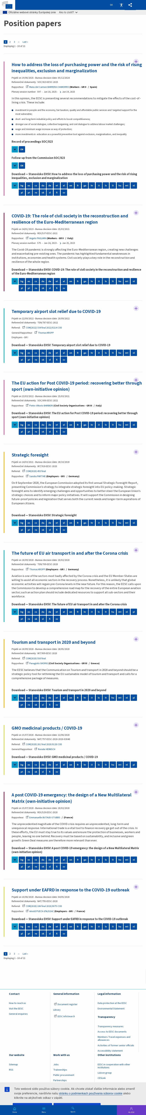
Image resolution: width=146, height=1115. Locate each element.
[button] (130, 5)
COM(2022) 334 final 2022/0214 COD (42, 327)
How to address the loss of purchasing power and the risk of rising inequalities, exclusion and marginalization (77, 68)
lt (113, 185)
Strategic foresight (30, 455)
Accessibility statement (110, 1051)
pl (22, 192)
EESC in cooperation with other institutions (114, 1066)
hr (92, 185)
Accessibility (121, 5)
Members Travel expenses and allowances (114, 1038)
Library (57, 1010)
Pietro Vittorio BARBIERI (39, 405)
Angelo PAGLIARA (36, 238)
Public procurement (63, 1075)
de (49, 185)
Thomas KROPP (44, 332)
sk (43, 192)
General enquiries (18, 1014)
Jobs (56, 1064)
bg (21, 185)
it (99, 185)
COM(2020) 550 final (34, 658)
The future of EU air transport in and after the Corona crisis (70, 553)
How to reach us (17, 1003)
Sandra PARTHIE (36, 476)
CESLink (102, 1078)
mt (126, 185)
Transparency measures (110, 1026)
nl (134, 185)
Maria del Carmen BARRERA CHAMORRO (47, 87)
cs (36, 185)
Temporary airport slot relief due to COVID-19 (56, 311)
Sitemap (13, 1064)
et (57, 185)
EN (21, 149)
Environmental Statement (111, 1008)
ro (36, 192)
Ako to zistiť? (68, 12)
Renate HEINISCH (44, 749)
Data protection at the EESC (112, 1003)
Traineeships (60, 1070)
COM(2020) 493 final (34, 471)
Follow (136, 61)
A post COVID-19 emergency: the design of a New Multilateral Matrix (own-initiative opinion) (72, 798)
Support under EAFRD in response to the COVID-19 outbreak (70, 890)
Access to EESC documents (112, 1032)
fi (57, 192)
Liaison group (105, 1073)
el (64, 185)
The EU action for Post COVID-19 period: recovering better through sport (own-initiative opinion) (77, 386)
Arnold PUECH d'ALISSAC (40, 911)
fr (78, 185)
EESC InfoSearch (64, 1016)
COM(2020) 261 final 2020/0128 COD (42, 744)
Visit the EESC (16, 1008)
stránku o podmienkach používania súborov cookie (90, 1093)
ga (85, 185)
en (70, 185)
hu (119, 185)
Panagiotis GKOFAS (37, 663)
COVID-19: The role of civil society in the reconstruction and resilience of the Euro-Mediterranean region (70, 219)
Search (72, 1112)
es (29, 185)
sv (64, 192)
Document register (66, 1004)
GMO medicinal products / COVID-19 (47, 728)
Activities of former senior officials (116, 1045)
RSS (11, 1070)
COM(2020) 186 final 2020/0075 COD (42, 906)
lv (106, 185)
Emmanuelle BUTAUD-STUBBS (43, 817)
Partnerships (60, 1080)
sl (50, 192)
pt (29, 192)
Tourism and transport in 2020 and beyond (54, 642)
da (42, 185)
